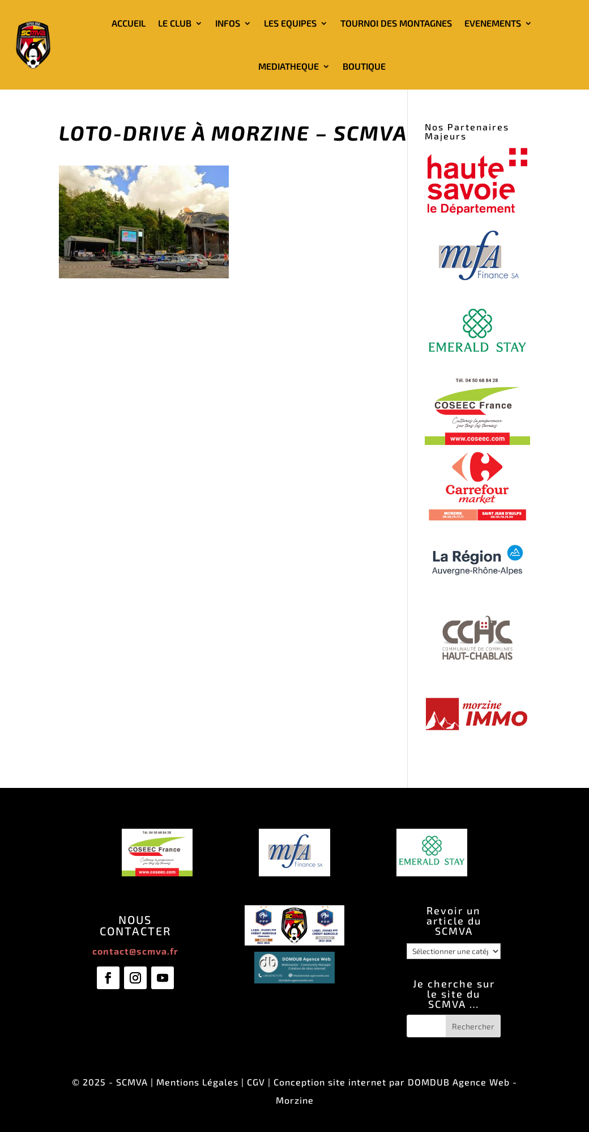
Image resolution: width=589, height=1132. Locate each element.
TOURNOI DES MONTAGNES (396, 23)
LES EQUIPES (290, 23)
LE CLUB (174, 23)
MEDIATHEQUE (288, 66)
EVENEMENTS (492, 23)
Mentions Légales (197, 1081)
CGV (256, 1081)
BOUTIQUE (364, 66)
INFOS (227, 23)
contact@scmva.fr (135, 951)
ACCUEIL (129, 23)
